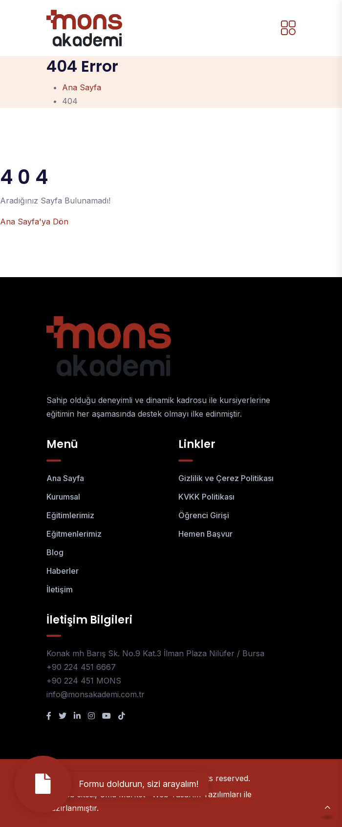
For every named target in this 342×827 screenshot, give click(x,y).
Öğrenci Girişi (203, 515)
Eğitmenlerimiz (74, 534)
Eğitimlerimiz (70, 515)
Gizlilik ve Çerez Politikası (226, 478)
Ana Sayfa (81, 87)
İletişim (59, 589)
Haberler (62, 571)
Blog (55, 552)
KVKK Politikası (206, 497)
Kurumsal (63, 497)
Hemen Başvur (205, 534)
